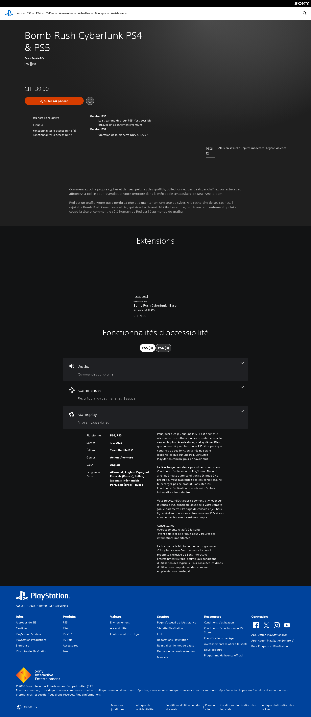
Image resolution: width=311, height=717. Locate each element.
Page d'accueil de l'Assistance (176, 622)
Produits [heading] (69, 617)
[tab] (148, 348)
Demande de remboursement (176, 651)
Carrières (21, 628)
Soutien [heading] (163, 617)
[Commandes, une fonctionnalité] (155, 393)
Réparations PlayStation (172, 640)
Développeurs (213, 649)
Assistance (117, 13)
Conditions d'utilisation (219, 622)
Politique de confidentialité (144, 707)
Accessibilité (118, 628)
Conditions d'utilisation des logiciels (238, 707)
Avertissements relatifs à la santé (179, 529)
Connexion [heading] (259, 617)
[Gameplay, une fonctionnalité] (155, 417)
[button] (52, 135)
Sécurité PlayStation (170, 628)
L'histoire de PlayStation (31, 651)
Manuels (162, 657)
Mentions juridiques (117, 707)
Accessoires (66, 13)
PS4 (38, 13)
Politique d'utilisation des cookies (277, 707)
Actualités (84, 13)
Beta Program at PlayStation (269, 646)
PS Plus (50, 13)
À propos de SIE (26, 622)
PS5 (29, 13)
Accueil (20, 605)
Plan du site (210, 707)
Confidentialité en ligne (125, 634)
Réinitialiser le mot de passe (175, 645)
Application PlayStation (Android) (272, 640)
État (159, 634)
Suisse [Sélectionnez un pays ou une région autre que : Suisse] (27, 707)
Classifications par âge (219, 638)
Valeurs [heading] (116, 617)
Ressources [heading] (212, 617)
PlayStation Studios (28, 634)
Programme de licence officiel (223, 655)
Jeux (19, 13)
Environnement (120, 622)
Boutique (100, 13)
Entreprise (22, 645)
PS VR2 (67, 634)
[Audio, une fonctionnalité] (155, 369)
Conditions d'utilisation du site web (183, 707)
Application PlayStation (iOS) (269, 635)
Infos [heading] (20, 617)
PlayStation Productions (31, 640)
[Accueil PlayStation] (9, 13)
